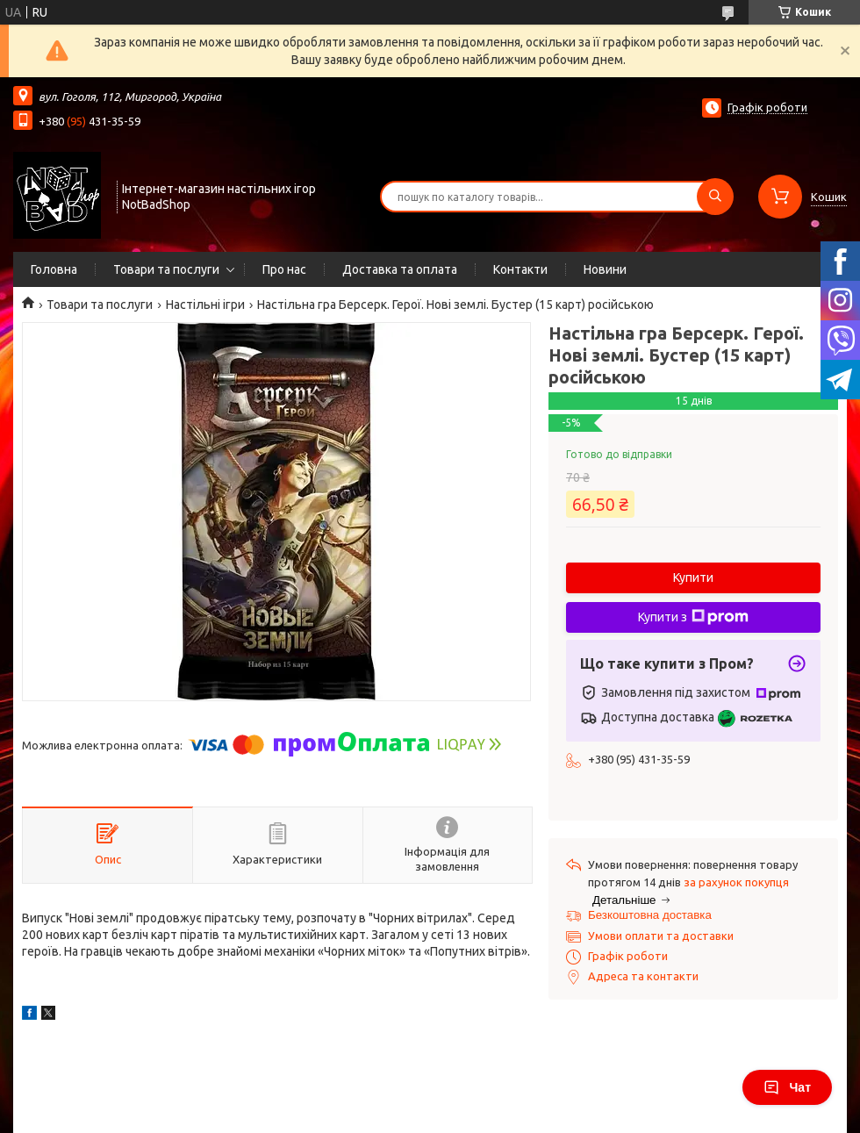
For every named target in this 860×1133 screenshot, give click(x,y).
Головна (54, 269)
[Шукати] (715, 196)
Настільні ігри (205, 305)
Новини (605, 269)
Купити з (693, 617)
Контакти (520, 269)
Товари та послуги (166, 269)
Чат (787, 1087)
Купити (693, 577)
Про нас (284, 269)
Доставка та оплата (399, 269)
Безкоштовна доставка (650, 914)
